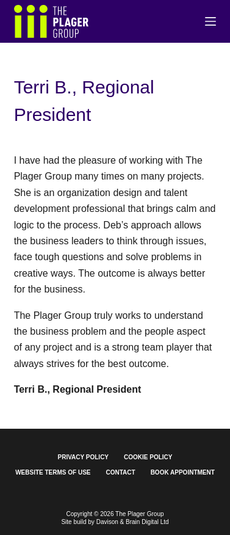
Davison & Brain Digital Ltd (132, 522)
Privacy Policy (83, 457)
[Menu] (210, 21)
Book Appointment (183, 472)
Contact (120, 472)
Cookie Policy (148, 457)
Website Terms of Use (52, 472)
